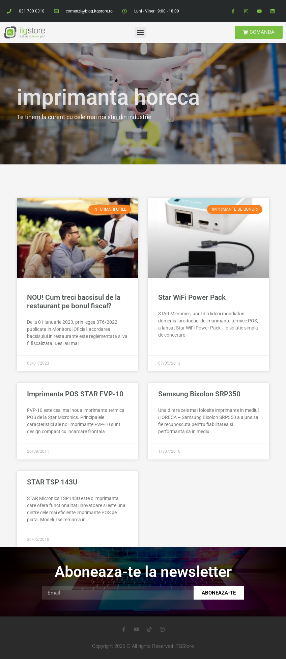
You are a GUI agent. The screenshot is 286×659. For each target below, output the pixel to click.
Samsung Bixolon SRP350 (199, 394)
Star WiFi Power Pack (192, 297)
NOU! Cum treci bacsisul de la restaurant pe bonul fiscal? (73, 301)
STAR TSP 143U (52, 482)
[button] (140, 32)
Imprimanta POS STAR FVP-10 (75, 394)
